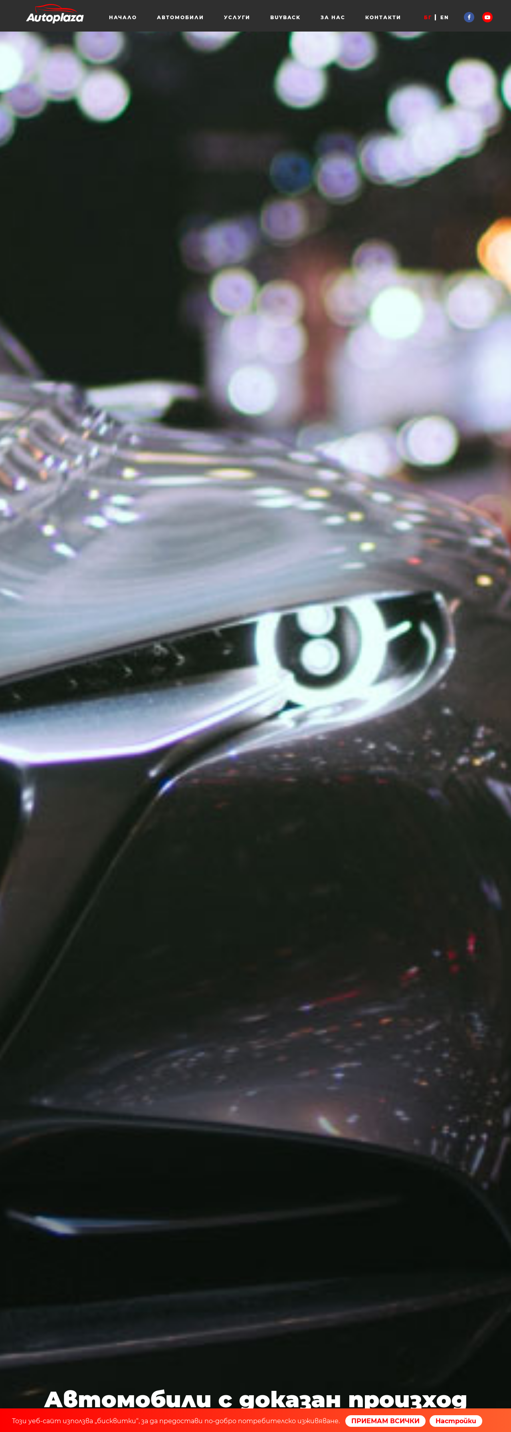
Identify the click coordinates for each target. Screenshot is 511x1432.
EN (444, 17)
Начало (123, 17)
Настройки (456, 1421)
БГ (428, 17)
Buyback (285, 17)
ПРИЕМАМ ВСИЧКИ (385, 1421)
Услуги (237, 17)
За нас (333, 17)
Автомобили (180, 17)
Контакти (383, 17)
